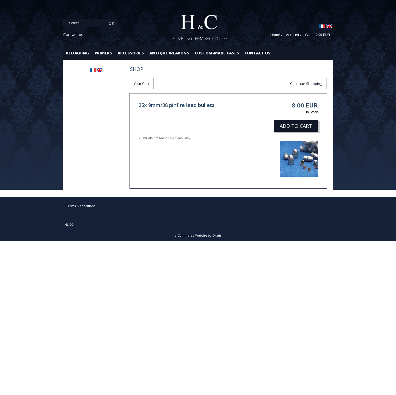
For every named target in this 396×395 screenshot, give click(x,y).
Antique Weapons (169, 53)
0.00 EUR (323, 35)
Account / (293, 34)
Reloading (77, 53)
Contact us (73, 34)
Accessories (130, 53)
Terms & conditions (80, 206)
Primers (103, 53)
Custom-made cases (217, 53)
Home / (276, 34)
